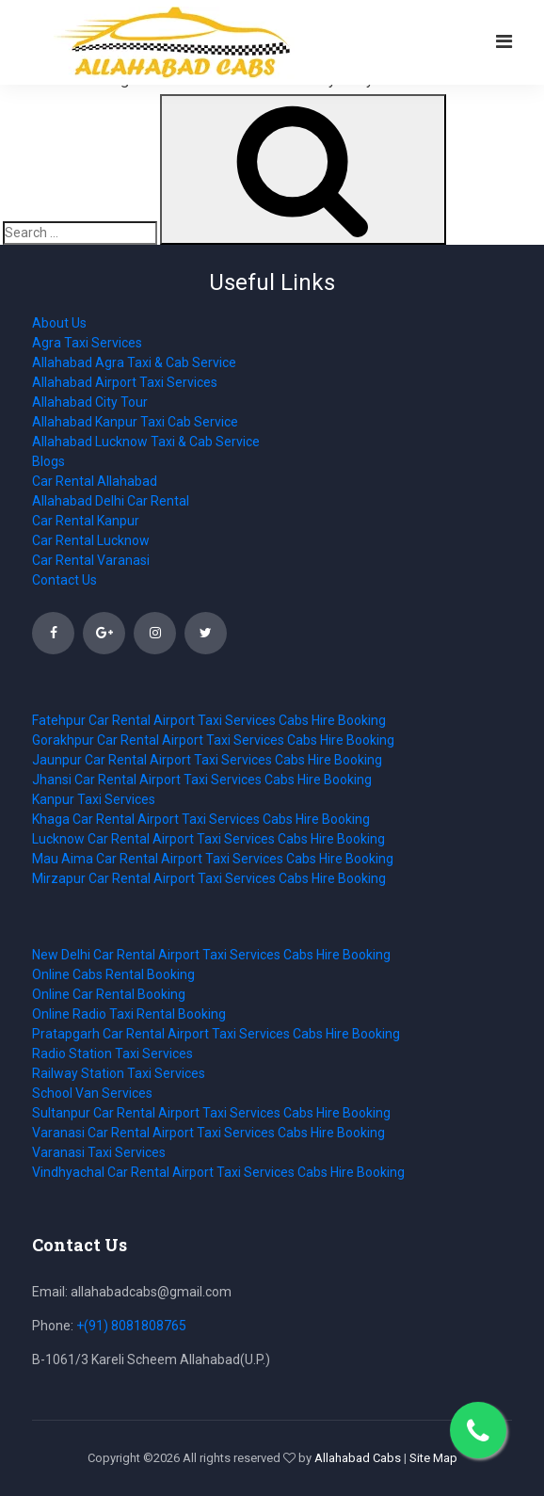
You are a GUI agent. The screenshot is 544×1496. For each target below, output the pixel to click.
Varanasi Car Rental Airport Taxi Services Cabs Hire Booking (208, 1132)
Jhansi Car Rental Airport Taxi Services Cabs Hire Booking (202, 779)
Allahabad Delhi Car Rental (110, 500)
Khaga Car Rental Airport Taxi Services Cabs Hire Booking (201, 819)
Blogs (48, 461)
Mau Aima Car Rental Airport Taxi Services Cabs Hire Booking (212, 858)
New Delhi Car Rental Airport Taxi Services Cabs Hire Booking (211, 954)
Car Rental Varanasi (91, 560)
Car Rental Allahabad (94, 481)
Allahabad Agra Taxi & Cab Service (134, 362)
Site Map (433, 1458)
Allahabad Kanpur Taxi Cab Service (135, 421)
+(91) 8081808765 (131, 1325)
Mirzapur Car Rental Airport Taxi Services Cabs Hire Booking (209, 878)
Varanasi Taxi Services (99, 1152)
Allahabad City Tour (90, 402)
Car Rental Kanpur (85, 520)
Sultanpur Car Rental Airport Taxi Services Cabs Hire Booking (211, 1112)
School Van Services (92, 1093)
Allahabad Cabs (357, 1458)
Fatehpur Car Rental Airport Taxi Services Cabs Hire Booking (209, 720)
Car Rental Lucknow (91, 540)
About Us (59, 322)
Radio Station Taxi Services (112, 1053)
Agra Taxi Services (87, 342)
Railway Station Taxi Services (118, 1073)
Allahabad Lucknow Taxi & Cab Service (146, 441)
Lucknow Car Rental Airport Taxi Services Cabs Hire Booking (208, 838)
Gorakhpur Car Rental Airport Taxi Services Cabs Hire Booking (213, 740)
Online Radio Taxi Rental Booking (129, 1013)
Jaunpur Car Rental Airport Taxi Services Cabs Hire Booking (207, 759)
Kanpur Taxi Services (93, 799)
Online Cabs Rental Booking (113, 974)
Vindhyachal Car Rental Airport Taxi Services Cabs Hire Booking (218, 1172)
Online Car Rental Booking (108, 994)
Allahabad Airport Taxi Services (124, 382)
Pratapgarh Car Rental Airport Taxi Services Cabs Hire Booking (216, 1033)
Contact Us (64, 579)
